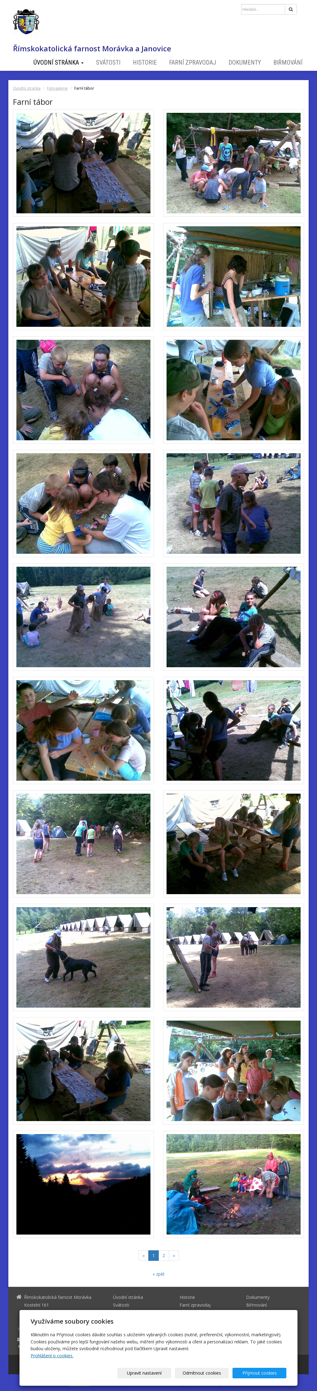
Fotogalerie (57, 88)
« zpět (159, 1274)
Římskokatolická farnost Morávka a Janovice (92, 48)
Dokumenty (244, 62)
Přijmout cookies (262, 1373)
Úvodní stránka (58, 62)
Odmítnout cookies (212, 1373)
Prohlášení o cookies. (52, 1356)
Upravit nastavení (160, 1373)
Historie (145, 62)
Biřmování (287, 62)
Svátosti (108, 62)
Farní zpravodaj (192, 62)
